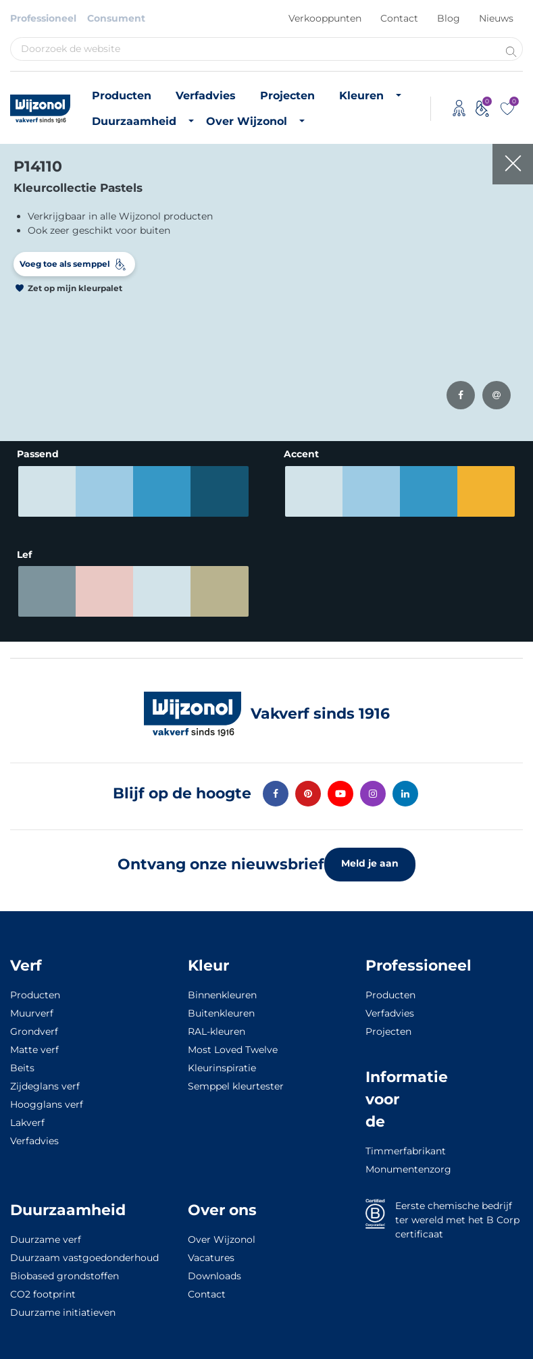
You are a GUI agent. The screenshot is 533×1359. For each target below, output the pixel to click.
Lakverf (27, 1116)
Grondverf (34, 1025)
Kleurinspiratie (222, 1062)
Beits (22, 1062)
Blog (448, 18)
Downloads (214, 1270)
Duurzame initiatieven (63, 1306)
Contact (399, 18)
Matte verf (34, 1043)
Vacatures (211, 1252)
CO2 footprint (43, 1288)
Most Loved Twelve (233, 1043)
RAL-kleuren (216, 1025)
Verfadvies (206, 95)
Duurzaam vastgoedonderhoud (84, 1252)
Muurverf (31, 1007)
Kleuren (361, 95)
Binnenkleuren (222, 989)
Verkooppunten (324, 18)
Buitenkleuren (221, 1007)
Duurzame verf (45, 1233)
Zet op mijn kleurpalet (75, 288)
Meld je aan (370, 857)
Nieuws (496, 18)
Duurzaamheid (134, 121)
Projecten (287, 95)
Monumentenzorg (385, 1163)
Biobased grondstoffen (64, 1270)
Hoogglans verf (46, 1098)
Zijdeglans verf (45, 1080)
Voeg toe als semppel (65, 264)
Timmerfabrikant (385, 1145)
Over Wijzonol (246, 121)
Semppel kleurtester (236, 1080)
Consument (116, 18)
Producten (121, 95)
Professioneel (43, 18)
